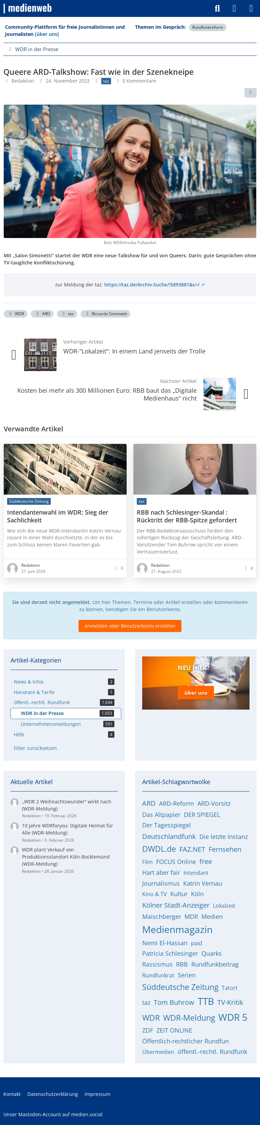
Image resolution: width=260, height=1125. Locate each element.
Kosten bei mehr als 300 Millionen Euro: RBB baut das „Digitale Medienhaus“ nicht (107, 394)
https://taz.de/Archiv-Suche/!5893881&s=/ (151, 284)
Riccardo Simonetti (105, 314)
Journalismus (161, 883)
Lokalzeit (224, 905)
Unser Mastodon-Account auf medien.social (53, 1114)
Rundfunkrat (158, 975)
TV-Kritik (230, 1002)
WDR (15, 314)
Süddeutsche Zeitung (180, 986)
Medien (212, 916)
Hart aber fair (161, 872)
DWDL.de (159, 848)
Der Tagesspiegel (166, 825)
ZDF (147, 1030)
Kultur (179, 894)
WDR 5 (232, 1017)
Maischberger (161, 916)
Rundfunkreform (207, 27)
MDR (191, 916)
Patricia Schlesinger (170, 953)
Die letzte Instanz (223, 836)
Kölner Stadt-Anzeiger (176, 905)
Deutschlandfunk (169, 836)
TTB (206, 1001)
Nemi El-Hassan (165, 943)
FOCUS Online (176, 862)
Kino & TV (154, 894)
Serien (187, 975)
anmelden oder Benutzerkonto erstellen (130, 625)
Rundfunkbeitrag (215, 964)
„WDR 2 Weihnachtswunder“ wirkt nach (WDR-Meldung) (66, 805)
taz (67, 314)
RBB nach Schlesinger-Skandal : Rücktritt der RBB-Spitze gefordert (187, 516)
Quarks (211, 953)
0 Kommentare (139, 81)
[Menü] (251, 8)
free (205, 861)
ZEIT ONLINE (174, 1030)
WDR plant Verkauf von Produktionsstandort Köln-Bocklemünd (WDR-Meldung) (66, 856)
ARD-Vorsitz (214, 803)
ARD (42, 314)
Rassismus (157, 964)
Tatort (230, 988)
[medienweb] (28, 8)
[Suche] (217, 8)
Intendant (196, 873)
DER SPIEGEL (202, 814)
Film (147, 862)
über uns (196, 692)
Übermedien (158, 1052)
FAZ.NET (192, 849)
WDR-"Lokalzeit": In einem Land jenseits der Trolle (134, 351)
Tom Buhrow (174, 1002)
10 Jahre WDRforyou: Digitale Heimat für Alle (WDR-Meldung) (67, 829)
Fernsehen (225, 849)
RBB (182, 964)
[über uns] (47, 34)
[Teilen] (250, 93)
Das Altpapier (161, 814)
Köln (197, 894)
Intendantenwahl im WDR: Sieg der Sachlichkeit (57, 516)
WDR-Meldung (189, 1017)
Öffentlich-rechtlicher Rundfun (185, 1041)
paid (196, 943)
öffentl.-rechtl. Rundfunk (212, 1051)
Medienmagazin (177, 929)
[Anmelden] (234, 8)
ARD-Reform (176, 803)
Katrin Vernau (202, 883)
